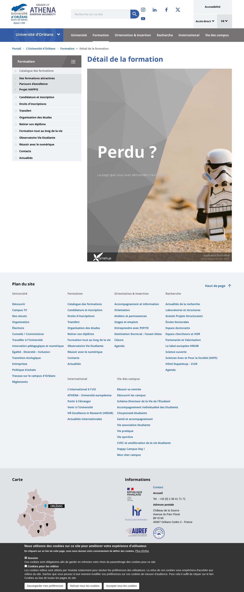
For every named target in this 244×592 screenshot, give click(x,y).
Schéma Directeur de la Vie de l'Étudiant (143, 401)
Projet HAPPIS (28, 89)
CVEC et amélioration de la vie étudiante (144, 443)
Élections (18, 328)
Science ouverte (176, 352)
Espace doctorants (177, 328)
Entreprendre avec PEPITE (131, 328)
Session (33, 558)
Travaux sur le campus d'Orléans (33, 376)
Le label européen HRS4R (182, 346)
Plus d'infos (142, 550)
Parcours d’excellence (33, 84)
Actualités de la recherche (182, 304)
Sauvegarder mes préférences (45, 585)
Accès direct (203, 21)
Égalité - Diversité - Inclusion (31, 352)
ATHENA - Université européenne (89, 395)
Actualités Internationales (85, 419)
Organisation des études (35, 117)
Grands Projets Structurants (184, 316)
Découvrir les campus (131, 395)
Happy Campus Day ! (131, 449)
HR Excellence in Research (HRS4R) (90, 413)
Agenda (119, 346)
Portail (16, 48)
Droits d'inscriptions (32, 104)
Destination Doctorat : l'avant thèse (138, 334)
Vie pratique (125, 431)
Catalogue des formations (36, 71)
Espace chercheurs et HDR (182, 334)
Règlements (20, 382)
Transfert (25, 110)
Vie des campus (217, 35)
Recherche (165, 35)
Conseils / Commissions (28, 334)
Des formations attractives (37, 78)
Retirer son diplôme (32, 124)
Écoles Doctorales (177, 322)
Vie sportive (125, 437)
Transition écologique (26, 358)
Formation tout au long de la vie (40, 131)
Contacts (25, 151)
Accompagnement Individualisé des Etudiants (147, 407)
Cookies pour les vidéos (43, 566)
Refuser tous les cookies (85, 585)
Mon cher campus (129, 455)
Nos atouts (19, 316)
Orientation (122, 310)
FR (224, 21)
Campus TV (19, 310)
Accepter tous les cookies (121, 585)
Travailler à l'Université (27, 340)
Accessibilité (212, 6)
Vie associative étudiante (133, 425)
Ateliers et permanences (130, 316)
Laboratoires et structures (182, 310)
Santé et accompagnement (135, 419)
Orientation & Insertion (133, 35)
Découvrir (18, 304)
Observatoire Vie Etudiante (37, 137)
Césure (118, 340)
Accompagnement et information (136, 304)
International (189, 35)
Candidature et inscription (36, 97)
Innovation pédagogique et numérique (38, 346)
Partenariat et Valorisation (183, 340)
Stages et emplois (126, 322)
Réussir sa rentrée (129, 389)
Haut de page (215, 286)
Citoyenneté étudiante (132, 413)
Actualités (26, 158)
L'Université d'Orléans (40, 48)
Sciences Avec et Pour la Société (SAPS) (191, 358)
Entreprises (19, 364)
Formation (101, 35)
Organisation (20, 322)
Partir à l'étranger (79, 401)
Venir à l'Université (80, 407)
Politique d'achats (24, 370)
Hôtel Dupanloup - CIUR (181, 364)
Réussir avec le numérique (36, 144)
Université (79, 35)
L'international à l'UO (82, 389)
